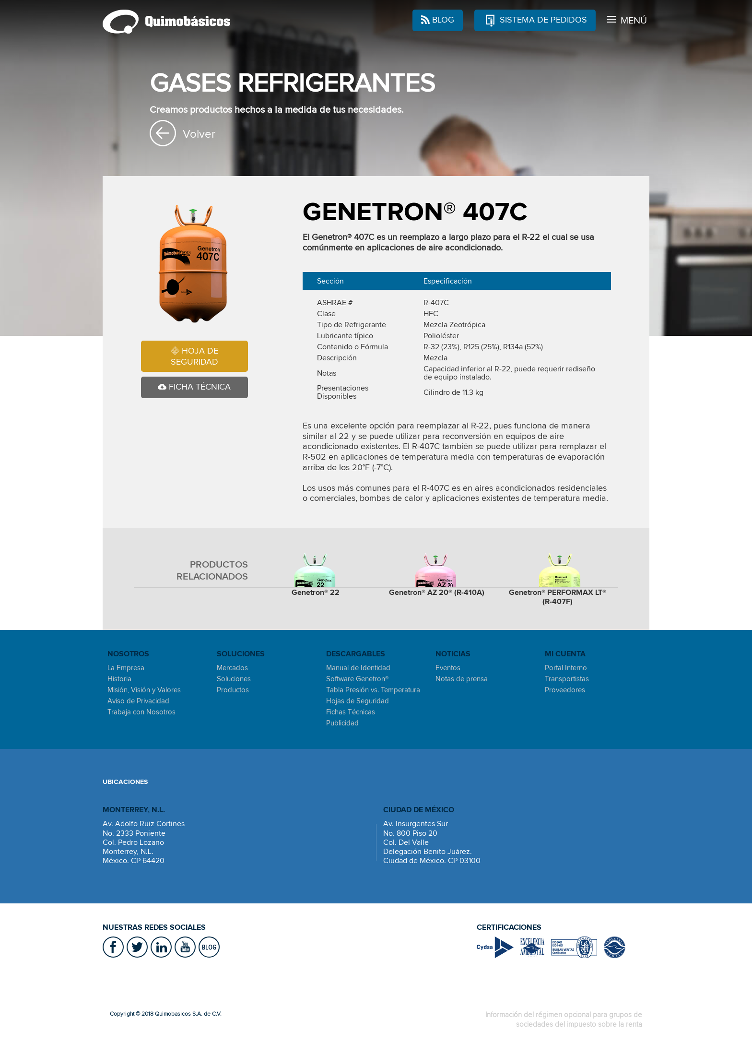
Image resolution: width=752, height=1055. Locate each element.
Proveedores (565, 690)
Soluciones (234, 679)
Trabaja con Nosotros (141, 712)
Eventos (447, 668)
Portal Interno (566, 668)
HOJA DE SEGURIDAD (194, 356)
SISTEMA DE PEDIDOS (535, 19)
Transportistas (567, 679)
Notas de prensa (461, 679)
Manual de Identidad (358, 668)
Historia (119, 679)
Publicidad (342, 723)
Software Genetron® (357, 679)
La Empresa (125, 668)
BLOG (437, 20)
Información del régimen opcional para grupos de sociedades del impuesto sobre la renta (563, 1019)
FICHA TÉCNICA (194, 387)
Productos (233, 690)
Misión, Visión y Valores (144, 690)
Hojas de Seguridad (357, 701)
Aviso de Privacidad (138, 701)
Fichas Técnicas (350, 712)
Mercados (232, 668)
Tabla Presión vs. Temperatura (373, 690)
